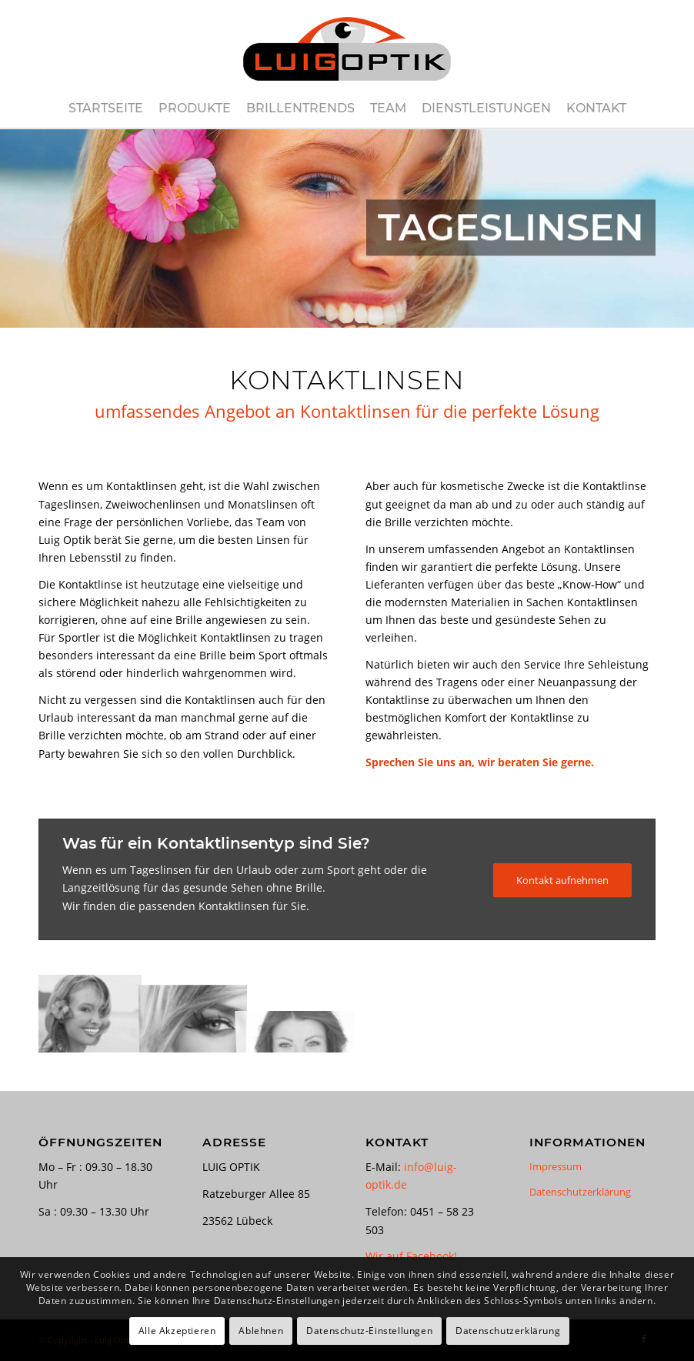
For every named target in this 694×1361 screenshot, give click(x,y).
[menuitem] (106, 108)
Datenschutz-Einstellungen (369, 1330)
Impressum (555, 1166)
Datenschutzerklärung (580, 1192)
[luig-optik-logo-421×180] (346, 44)
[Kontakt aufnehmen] (562, 880)
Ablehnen (261, 1330)
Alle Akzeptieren (177, 1330)
